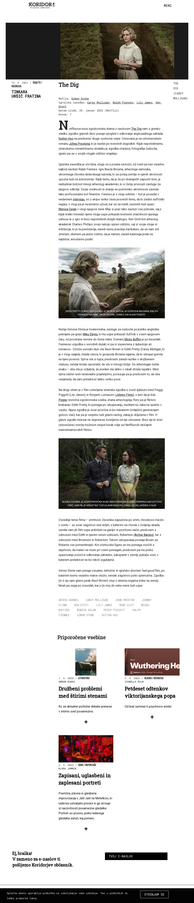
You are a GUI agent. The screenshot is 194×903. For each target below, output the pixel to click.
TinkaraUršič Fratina (26, 94)
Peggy (63, 400)
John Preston (124, 600)
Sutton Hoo (66, 138)
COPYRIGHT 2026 (164, 892)
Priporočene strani (122, 893)
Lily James (145, 102)
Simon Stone (80, 98)
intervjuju (78, 199)
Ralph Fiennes (123, 102)
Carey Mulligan (98, 102)
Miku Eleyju (90, 334)
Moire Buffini (132, 339)
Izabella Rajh (134, 681)
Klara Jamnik (68, 768)
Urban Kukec (67, 681)
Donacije (101, 891)
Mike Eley (127, 605)
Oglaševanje (80, 891)
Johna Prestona (79, 144)
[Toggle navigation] (167, 5)
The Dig (136, 129)
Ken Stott (81, 605)
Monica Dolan (68, 209)
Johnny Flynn (124, 395)
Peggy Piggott (114, 610)
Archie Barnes (144, 535)
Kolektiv (58, 891)
